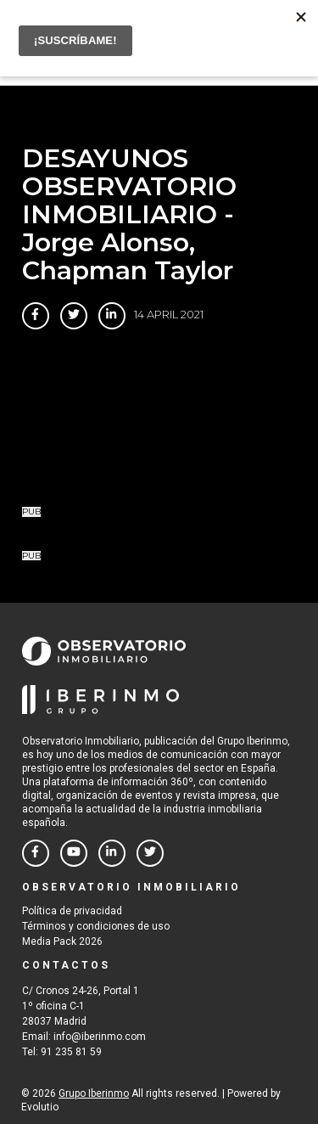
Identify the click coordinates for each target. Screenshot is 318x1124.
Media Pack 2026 (62, 941)
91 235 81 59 (71, 1052)
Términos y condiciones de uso (96, 926)
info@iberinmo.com (99, 1037)
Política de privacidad (72, 911)
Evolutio (40, 1107)
